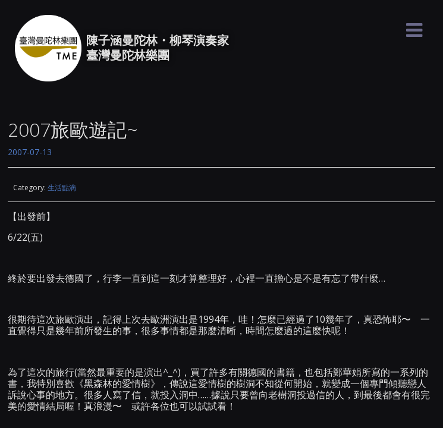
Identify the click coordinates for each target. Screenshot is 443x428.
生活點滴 (62, 187)
